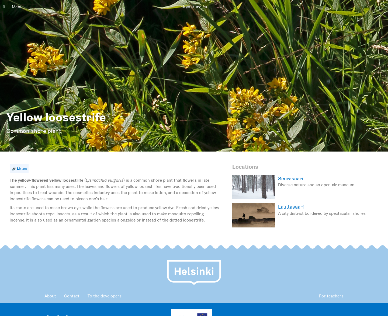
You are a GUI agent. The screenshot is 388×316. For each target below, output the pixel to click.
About (50, 296)
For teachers (331, 296)
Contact (71, 296)
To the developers (105, 296)
